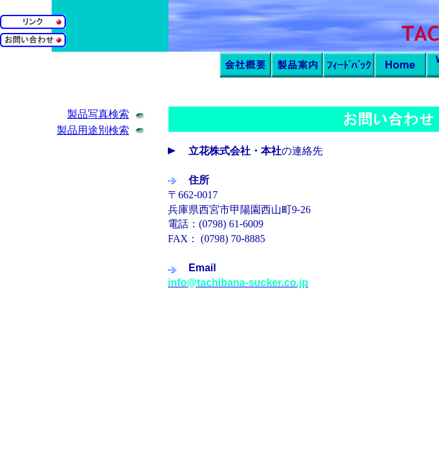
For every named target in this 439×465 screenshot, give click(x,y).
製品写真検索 (98, 113)
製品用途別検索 (93, 130)
